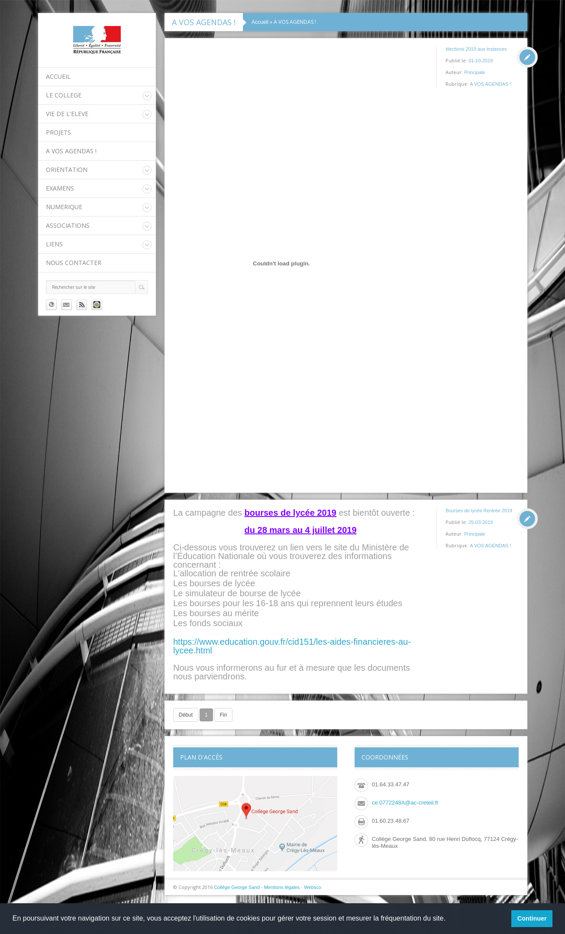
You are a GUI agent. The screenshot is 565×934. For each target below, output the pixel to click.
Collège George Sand (237, 887)
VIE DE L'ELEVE (67, 114)
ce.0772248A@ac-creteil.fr (405, 802)
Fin (223, 715)
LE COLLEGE (63, 95)
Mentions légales (282, 887)
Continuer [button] (532, 918)
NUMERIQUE (64, 207)
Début (186, 715)
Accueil (58, 76)
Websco (312, 887)
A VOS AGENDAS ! (71, 151)
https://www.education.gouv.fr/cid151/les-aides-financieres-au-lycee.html (292, 646)
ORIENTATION (66, 169)
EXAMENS (60, 188)
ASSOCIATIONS (68, 225)
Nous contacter (73, 263)
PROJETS (58, 132)
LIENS (54, 244)
